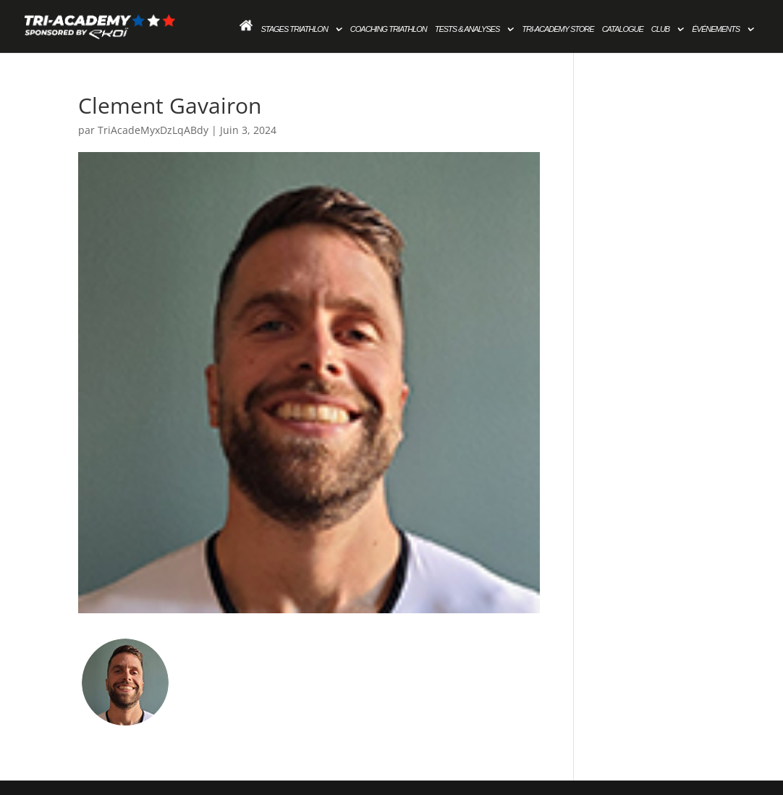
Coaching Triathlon (388, 29)
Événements (716, 29)
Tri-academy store (557, 29)
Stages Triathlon (294, 29)
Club (660, 29)
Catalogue (622, 29)
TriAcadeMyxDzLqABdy (153, 130)
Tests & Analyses (467, 29)
